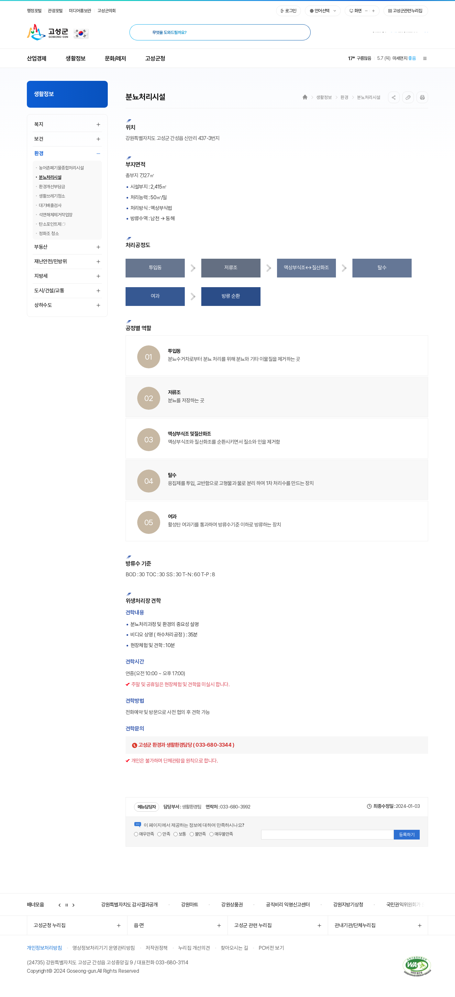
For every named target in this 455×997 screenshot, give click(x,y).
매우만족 (144, 834)
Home (305, 97)
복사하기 (408, 97)
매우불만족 (221, 834)
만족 (163, 834)
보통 (179, 834)
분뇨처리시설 (368, 97)
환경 (344, 97)
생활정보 (324, 97)
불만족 (198, 834)
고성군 (47, 32)
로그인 (290, 10)
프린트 (422, 97)
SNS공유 (394, 97)
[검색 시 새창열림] (300, 32)
